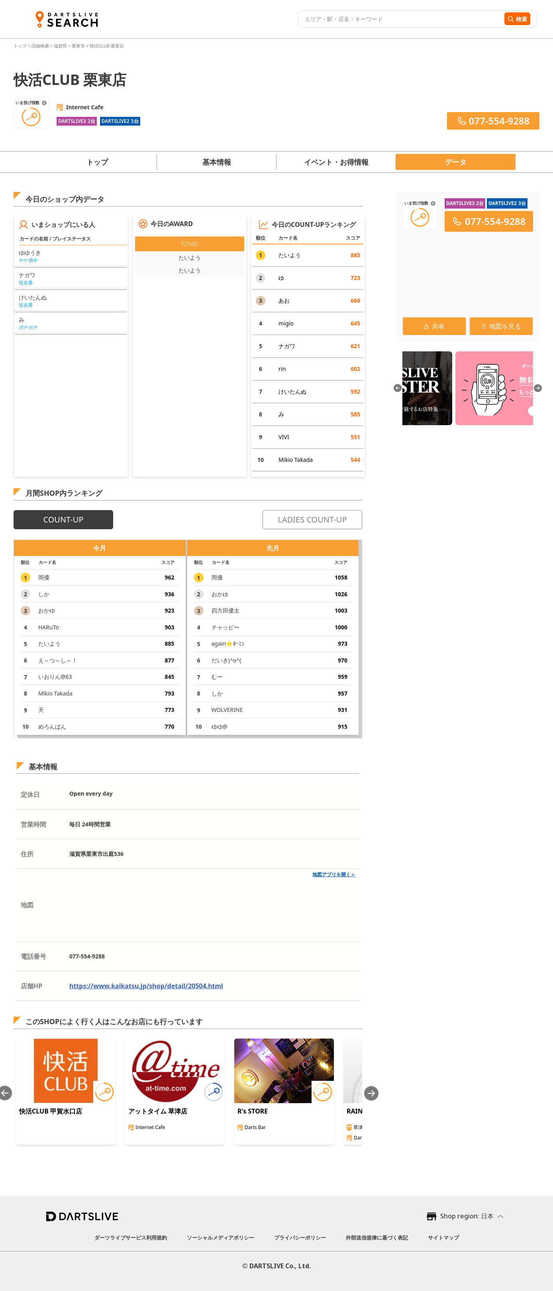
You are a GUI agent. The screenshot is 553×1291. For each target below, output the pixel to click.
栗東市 (78, 46)
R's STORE (252, 1111)
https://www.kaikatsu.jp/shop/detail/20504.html (146, 986)
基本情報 (216, 162)
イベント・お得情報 (336, 162)
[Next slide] (371, 1093)
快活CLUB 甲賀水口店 (50, 1111)
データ (456, 162)
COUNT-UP (63, 519)
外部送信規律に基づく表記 (377, 1237)
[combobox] (400, 19)
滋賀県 (60, 46)
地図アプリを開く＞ (333, 874)
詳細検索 (40, 46)
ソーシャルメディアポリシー (220, 1237)
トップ (21, 46)
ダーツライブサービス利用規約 (130, 1237)
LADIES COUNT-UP (312, 519)
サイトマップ (443, 1237)
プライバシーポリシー (300, 1237)
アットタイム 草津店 (157, 1111)
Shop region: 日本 (467, 1216)
